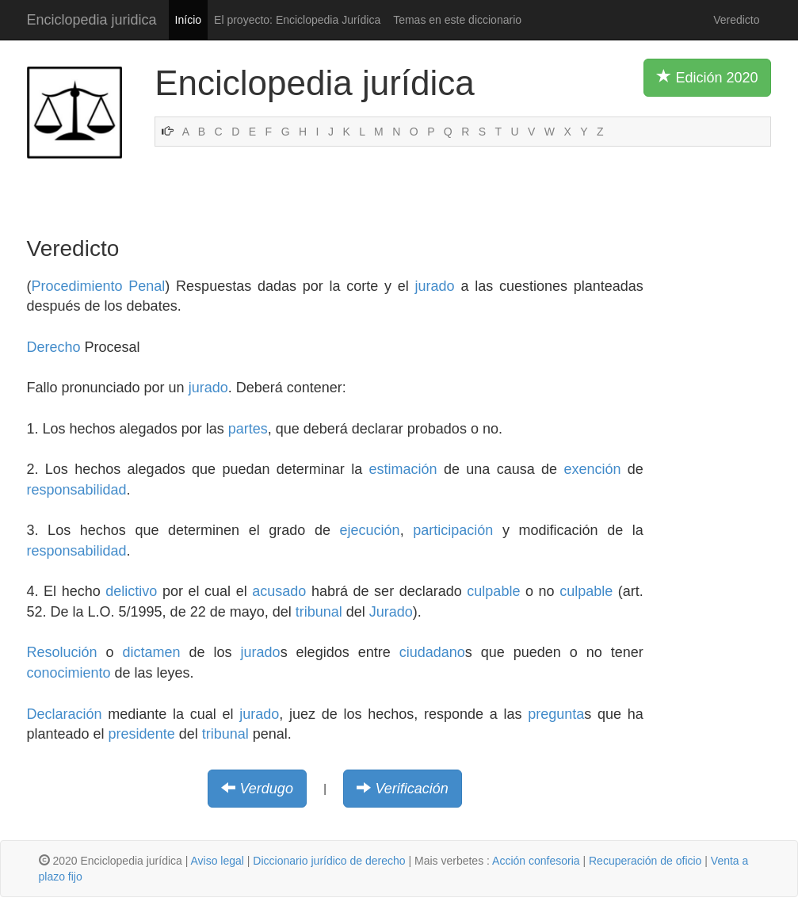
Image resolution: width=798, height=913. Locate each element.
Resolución (62, 652)
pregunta (556, 714)
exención (591, 469)
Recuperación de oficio (645, 860)
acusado (279, 591)
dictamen (152, 652)
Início (188, 19)
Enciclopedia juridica (92, 20)
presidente (142, 734)
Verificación (411, 788)
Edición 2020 (707, 77)
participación (453, 530)
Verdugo (266, 788)
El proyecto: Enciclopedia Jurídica (297, 19)
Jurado (391, 612)
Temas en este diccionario (457, 19)
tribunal (319, 612)
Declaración (64, 714)
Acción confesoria (536, 860)
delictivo (131, 591)
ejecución (370, 530)
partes (248, 429)
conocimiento (69, 673)
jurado (435, 286)
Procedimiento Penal (99, 286)
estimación (403, 469)
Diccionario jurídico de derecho (329, 860)
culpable (493, 591)
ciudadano (432, 652)
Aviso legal (216, 860)
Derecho (54, 347)
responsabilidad (77, 490)
